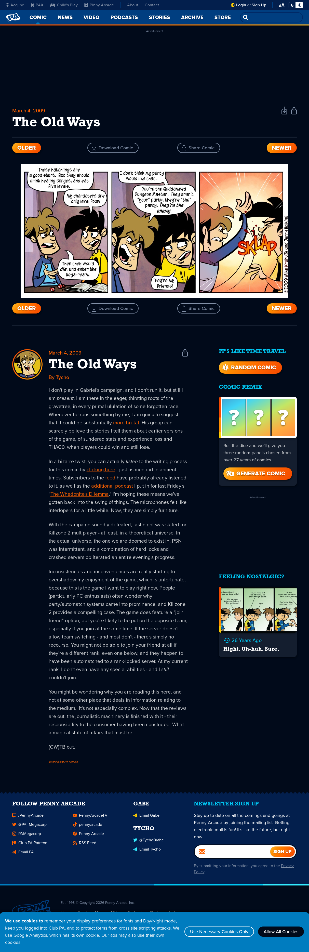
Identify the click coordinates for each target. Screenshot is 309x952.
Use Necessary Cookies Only (219, 931)
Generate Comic (255, 473)
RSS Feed (84, 845)
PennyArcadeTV (90, 817)
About (132, 5)
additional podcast (112, 486)
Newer (282, 148)
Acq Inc (15, 5)
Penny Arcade (88, 836)
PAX (37, 5)
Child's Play (64, 5)
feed (110, 477)
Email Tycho (147, 851)
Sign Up (259, 5)
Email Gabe (146, 817)
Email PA (23, 854)
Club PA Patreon (29, 845)
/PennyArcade (28, 817)
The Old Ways (93, 365)
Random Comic (248, 367)
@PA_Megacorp (29, 827)
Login (241, 5)
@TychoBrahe (148, 842)
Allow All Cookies (281, 931)
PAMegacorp (26, 836)
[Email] (232, 853)
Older (26, 148)
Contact (152, 5)
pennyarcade (87, 827)
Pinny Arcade (99, 5)
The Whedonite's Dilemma (79, 494)
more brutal (126, 422)
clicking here (101, 469)
